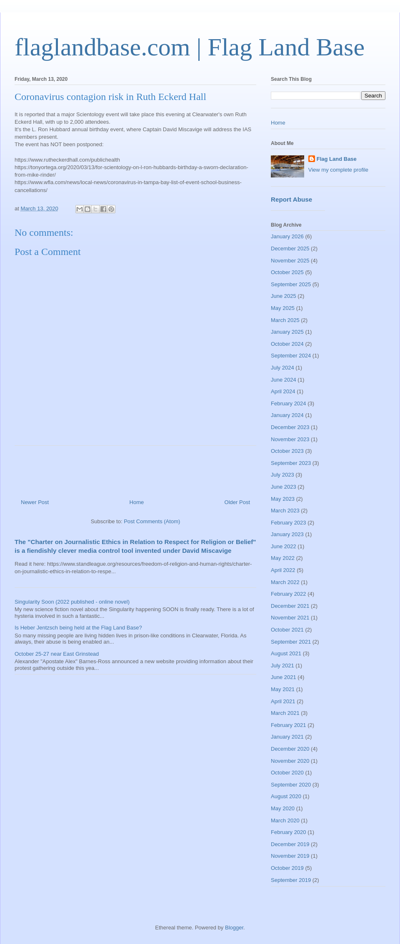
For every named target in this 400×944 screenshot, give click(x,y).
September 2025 (291, 284)
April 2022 (283, 570)
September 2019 (291, 880)
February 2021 (288, 725)
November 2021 (290, 617)
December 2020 (290, 749)
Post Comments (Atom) (152, 521)
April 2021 (283, 701)
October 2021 (287, 630)
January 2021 (287, 737)
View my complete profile (338, 170)
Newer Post (35, 502)
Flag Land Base (337, 159)
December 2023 (290, 427)
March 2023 (285, 510)
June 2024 (283, 380)
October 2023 (287, 451)
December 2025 (290, 248)
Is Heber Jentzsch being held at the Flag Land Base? (78, 627)
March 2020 (285, 820)
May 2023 (283, 499)
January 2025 (287, 332)
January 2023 (287, 534)
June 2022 (283, 546)
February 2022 (288, 594)
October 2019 (287, 868)
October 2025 (287, 272)
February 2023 (288, 522)
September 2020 (291, 785)
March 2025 (285, 320)
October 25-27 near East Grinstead (57, 654)
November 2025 (290, 260)
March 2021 (285, 713)
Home (137, 502)
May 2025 (283, 308)
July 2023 (282, 475)
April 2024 (283, 391)
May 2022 (283, 558)
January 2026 (287, 236)
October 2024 (287, 344)
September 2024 (291, 355)
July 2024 (282, 368)
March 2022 (285, 582)
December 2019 (290, 844)
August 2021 (286, 653)
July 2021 (282, 665)
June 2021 (283, 677)
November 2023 (290, 439)
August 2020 (286, 796)
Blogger (234, 927)
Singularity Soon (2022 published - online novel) (72, 602)
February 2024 (288, 403)
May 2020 (283, 808)
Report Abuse (291, 199)
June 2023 (283, 487)
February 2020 (288, 832)
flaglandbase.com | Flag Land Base (190, 47)
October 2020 (287, 772)
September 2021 (291, 642)
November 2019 (290, 856)
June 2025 (283, 296)
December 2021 (290, 606)
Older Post (237, 502)
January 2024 (287, 415)
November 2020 (290, 761)
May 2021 (283, 689)
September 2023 (291, 463)
